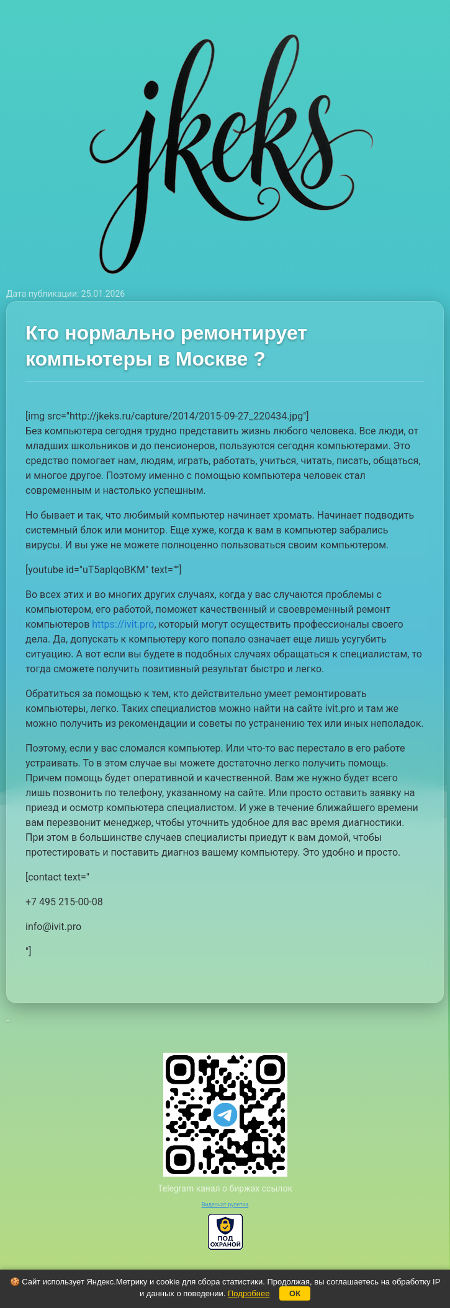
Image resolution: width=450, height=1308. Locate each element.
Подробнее (248, 1293)
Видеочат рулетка (225, 1204)
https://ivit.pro (123, 624)
